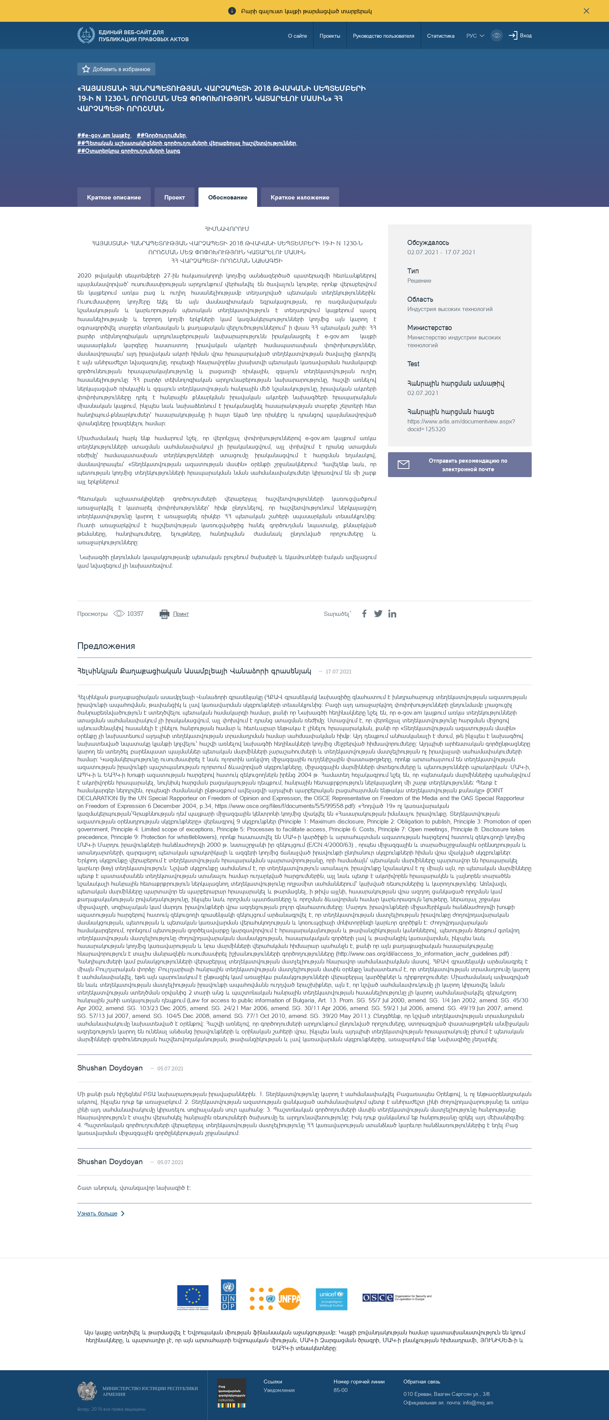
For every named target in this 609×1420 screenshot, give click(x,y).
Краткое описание (114, 197)
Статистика (440, 35)
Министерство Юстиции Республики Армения (150, 1391)
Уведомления (279, 1390)
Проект (174, 197)
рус (471, 35)
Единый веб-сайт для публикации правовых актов (144, 35)
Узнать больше (97, 1213)
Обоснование (227, 197)
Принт (181, 613)
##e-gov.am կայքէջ (103, 135)
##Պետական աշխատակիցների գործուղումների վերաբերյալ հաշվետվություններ (186, 143)
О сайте (297, 35)
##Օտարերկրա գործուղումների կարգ (128, 150)
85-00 (341, 1390)
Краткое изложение (300, 197)
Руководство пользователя (383, 35)
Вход (526, 35)
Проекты (330, 35)
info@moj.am (478, 1402)
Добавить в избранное (121, 69)
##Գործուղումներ (161, 135)
